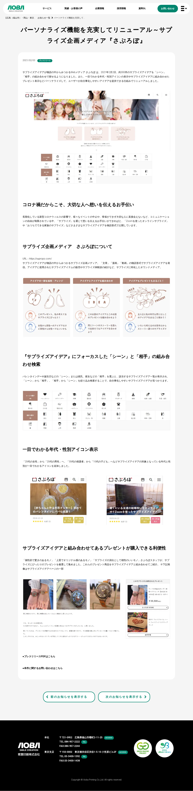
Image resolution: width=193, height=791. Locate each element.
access (108, 738)
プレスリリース (45, 61)
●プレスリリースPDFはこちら (39, 656)
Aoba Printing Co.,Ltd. (93, 779)
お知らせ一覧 (44, 18)
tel (84, 742)
